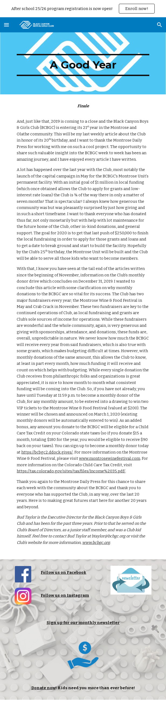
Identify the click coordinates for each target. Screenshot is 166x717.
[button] (6, 24)
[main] (83, 63)
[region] (83, 8)
